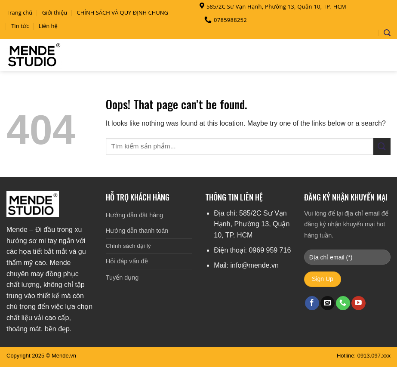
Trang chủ (19, 12)
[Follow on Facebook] (312, 303)
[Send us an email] (327, 303)
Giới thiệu (55, 12)
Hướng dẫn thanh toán (137, 230)
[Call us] (343, 303)
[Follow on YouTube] (358, 303)
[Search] (387, 33)
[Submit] (382, 146)
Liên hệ (48, 26)
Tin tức (20, 26)
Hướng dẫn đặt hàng (134, 215)
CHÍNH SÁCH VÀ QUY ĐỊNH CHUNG (123, 12)
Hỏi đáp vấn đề (127, 261)
